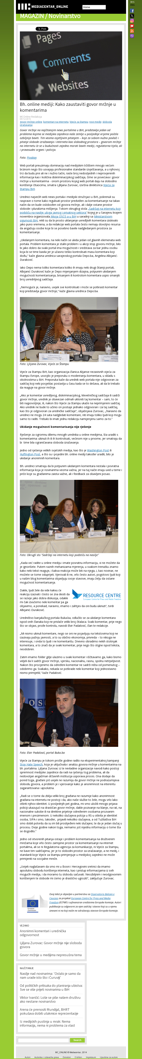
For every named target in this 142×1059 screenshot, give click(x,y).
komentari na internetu (56, 121)
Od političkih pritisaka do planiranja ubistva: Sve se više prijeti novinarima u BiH (51, 987)
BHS (132, 2)
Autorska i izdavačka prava (46, 1057)
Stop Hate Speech (31, 764)
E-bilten (78, 1057)
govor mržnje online (31, 121)
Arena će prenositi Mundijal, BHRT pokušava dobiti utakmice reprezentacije (49, 1011)
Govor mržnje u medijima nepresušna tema (51, 955)
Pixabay (32, 157)
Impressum (91, 1057)
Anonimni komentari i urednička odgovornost (43, 933)
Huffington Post (30, 454)
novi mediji (95, 121)
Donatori (67, 1057)
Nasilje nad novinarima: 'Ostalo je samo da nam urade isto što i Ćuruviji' (50, 975)
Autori (27, 1057)
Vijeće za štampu (79, 121)
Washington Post (98, 450)
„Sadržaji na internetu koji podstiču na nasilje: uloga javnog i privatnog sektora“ (70, 210)
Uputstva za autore (109, 1057)
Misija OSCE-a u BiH (63, 216)
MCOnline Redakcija (31, 116)
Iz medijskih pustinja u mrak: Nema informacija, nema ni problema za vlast (47, 1023)
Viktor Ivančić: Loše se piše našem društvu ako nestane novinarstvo (50, 999)
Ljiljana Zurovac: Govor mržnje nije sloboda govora (51, 945)
